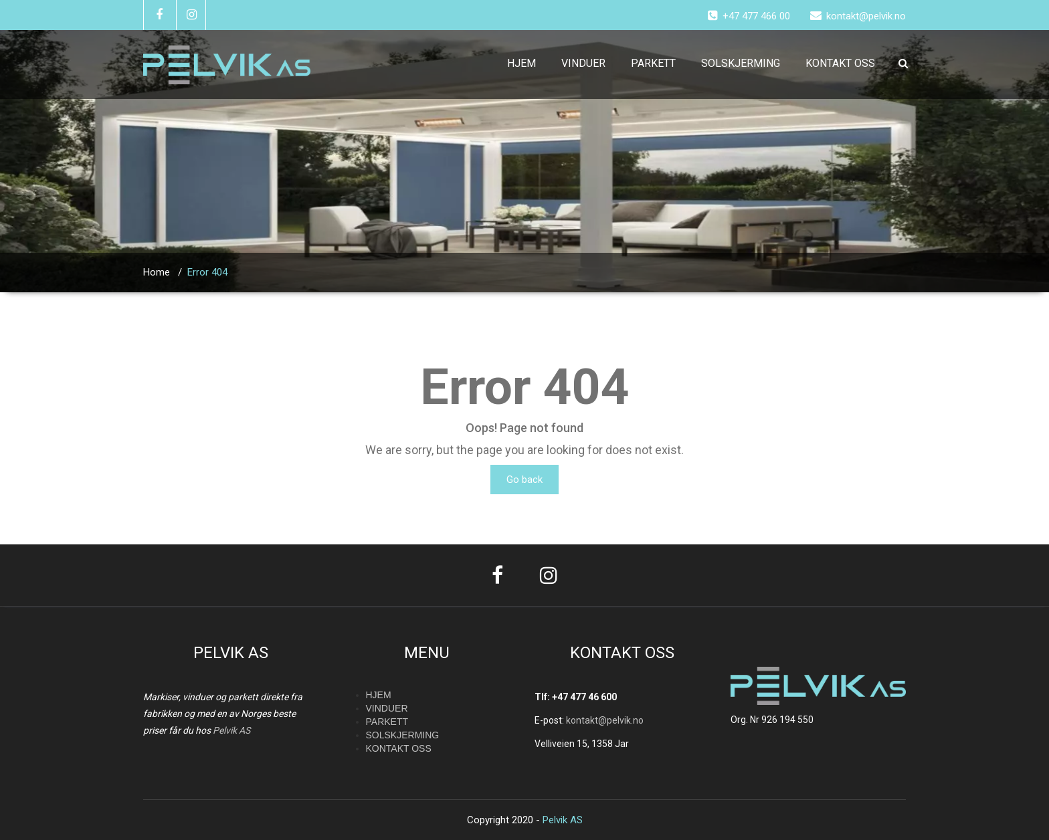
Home (156, 272)
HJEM (521, 63)
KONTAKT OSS (840, 63)
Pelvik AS (231, 730)
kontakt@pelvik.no (605, 720)
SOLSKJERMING (740, 63)
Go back (524, 480)
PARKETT (653, 63)
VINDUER (583, 63)
